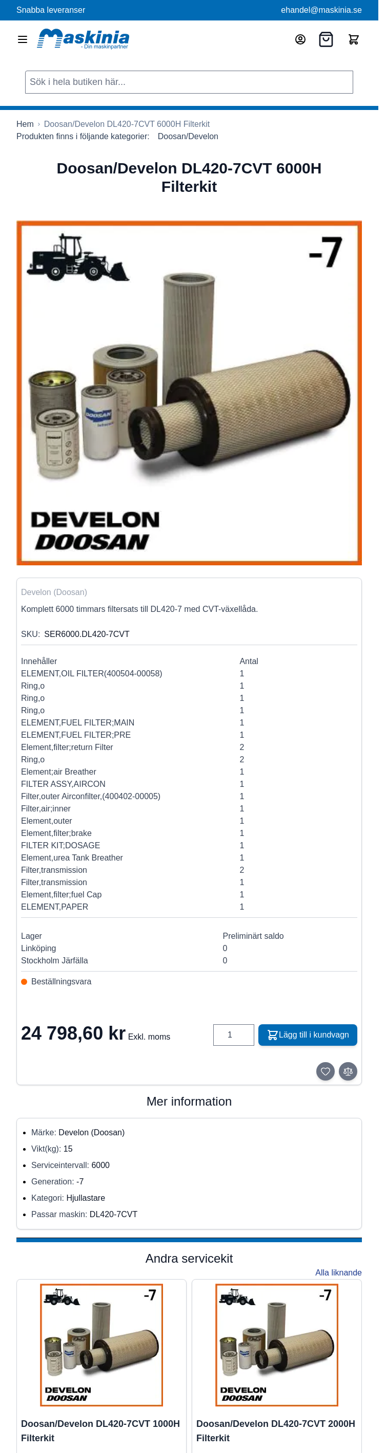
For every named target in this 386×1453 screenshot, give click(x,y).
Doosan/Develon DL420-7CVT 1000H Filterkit (100, 1431)
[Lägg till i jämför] (348, 1071)
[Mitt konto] (300, 39)
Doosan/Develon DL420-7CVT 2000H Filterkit (275, 1431)
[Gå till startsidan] (25, 124)
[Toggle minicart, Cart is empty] (354, 39)
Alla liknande (338, 1272)
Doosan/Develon (188, 136)
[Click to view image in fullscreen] (189, 393)
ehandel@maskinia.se (321, 10)
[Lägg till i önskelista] (325, 1071)
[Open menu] (22, 39)
